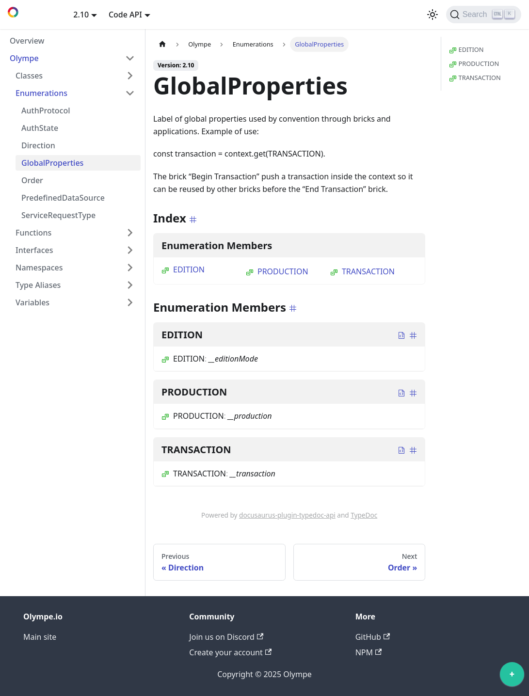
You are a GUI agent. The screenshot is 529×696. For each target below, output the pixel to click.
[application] (512, 676)
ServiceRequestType (58, 215)
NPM (368, 652)
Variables (32, 302)
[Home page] (162, 44)
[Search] (483, 14)
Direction (38, 145)
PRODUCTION (277, 271)
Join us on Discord (226, 637)
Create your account (230, 652)
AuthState (39, 128)
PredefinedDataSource (63, 197)
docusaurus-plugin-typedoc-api (287, 515)
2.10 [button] (81, 14)
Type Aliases (38, 285)
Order (32, 180)
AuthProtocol (45, 110)
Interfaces (34, 250)
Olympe (24, 58)
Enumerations (41, 93)
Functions (33, 232)
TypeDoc (364, 515)
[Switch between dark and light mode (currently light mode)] (432, 14)
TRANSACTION (362, 271)
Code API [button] (125, 14)
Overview (27, 40)
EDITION (183, 269)
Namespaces (39, 267)
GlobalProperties (52, 163)
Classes (29, 75)
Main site (39, 637)
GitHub (372, 637)
